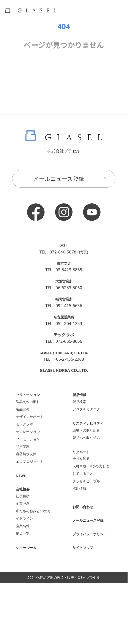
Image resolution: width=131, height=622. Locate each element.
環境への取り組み (89, 434)
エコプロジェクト (32, 475)
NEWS (22, 489)
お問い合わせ (84, 524)
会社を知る (82, 466)
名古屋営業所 (63, 317)
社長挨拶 (24, 511)
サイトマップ (84, 571)
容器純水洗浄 (28, 466)
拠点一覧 (24, 556)
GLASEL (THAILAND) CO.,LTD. (63, 352)
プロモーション (30, 448)
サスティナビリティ (91, 426)
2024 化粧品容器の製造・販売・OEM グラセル (64, 601)
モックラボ (26, 429)
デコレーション (30, 439)
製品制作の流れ (30, 402)
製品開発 (24, 411)
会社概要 (24, 503)
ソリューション (30, 394)
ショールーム (28, 571)
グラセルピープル (89, 493)
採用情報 (80, 502)
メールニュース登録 (71, 178)
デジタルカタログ (89, 411)
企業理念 (24, 520)
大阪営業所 (63, 281)
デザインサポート (32, 420)
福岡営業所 (63, 299)
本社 (64, 245)
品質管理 (24, 457)
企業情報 (24, 547)
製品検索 (80, 402)
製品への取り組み (89, 443)
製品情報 (80, 394)
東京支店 (64, 263)
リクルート (82, 458)
